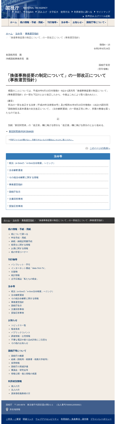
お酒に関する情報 (19, 248)
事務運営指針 (32, 33)
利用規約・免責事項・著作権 (74, 419)
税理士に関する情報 (20, 245)
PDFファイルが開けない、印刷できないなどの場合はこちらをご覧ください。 (42, 140)
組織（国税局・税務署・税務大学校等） (30, 359)
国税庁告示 (14, 192)
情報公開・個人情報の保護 (24, 374)
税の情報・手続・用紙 (19, 229)
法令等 (18, 33)
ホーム (13, 22)
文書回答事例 (16, 199)
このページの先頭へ (100, 148)
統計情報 (15, 275)
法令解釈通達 (16, 170)
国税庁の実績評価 (19, 366)
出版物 (14, 272)
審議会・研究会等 (19, 370)
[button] (32, 22)
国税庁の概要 (17, 356)
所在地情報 (13, 409)
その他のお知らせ (19, 343)
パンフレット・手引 (20, 264)
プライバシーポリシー (101, 419)
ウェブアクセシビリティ (47, 419)
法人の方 (15, 390)
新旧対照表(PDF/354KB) (21, 131)
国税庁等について (17, 351)
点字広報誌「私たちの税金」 (25, 279)
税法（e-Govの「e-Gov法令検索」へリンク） (32, 163)
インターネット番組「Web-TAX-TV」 (28, 268)
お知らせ (12, 320)
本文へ (18, 12)
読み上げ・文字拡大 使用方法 (54, 12)
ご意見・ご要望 (13, 419)
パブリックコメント (20, 332)
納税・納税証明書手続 (21, 241)
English (29, 12)
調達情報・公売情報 (20, 336)
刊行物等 (12, 259)
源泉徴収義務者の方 (20, 393)
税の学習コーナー (19, 252)
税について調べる (19, 234)
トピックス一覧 (18, 325)
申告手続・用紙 (18, 238)
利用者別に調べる (83, 12)
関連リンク (28, 419)
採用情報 (15, 363)
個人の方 (15, 386)
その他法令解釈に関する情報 (24, 177)
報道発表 (15, 329)
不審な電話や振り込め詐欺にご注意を (29, 340)
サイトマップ (103, 12)
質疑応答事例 (16, 206)
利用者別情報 (15, 381)
